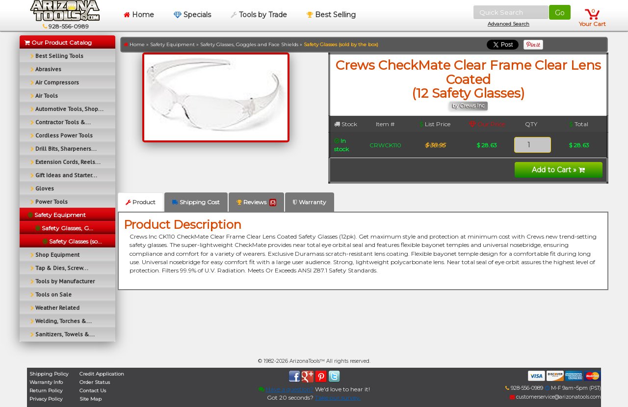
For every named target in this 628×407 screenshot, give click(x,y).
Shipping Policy (48, 374)
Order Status (94, 382)
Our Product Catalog (58, 42)
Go (560, 12)
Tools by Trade (259, 14)
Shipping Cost (196, 202)
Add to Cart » (558, 169)
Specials (192, 14)
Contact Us (92, 390)
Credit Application (101, 374)
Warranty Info (46, 382)
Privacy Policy (45, 399)
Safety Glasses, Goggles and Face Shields (249, 44)
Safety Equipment (172, 44)
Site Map (90, 399)
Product (141, 202)
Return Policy (45, 390)
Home (139, 14)
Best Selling (331, 14)
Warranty (309, 202)
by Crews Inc (468, 106)
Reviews (256, 202)
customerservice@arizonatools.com (555, 397)
